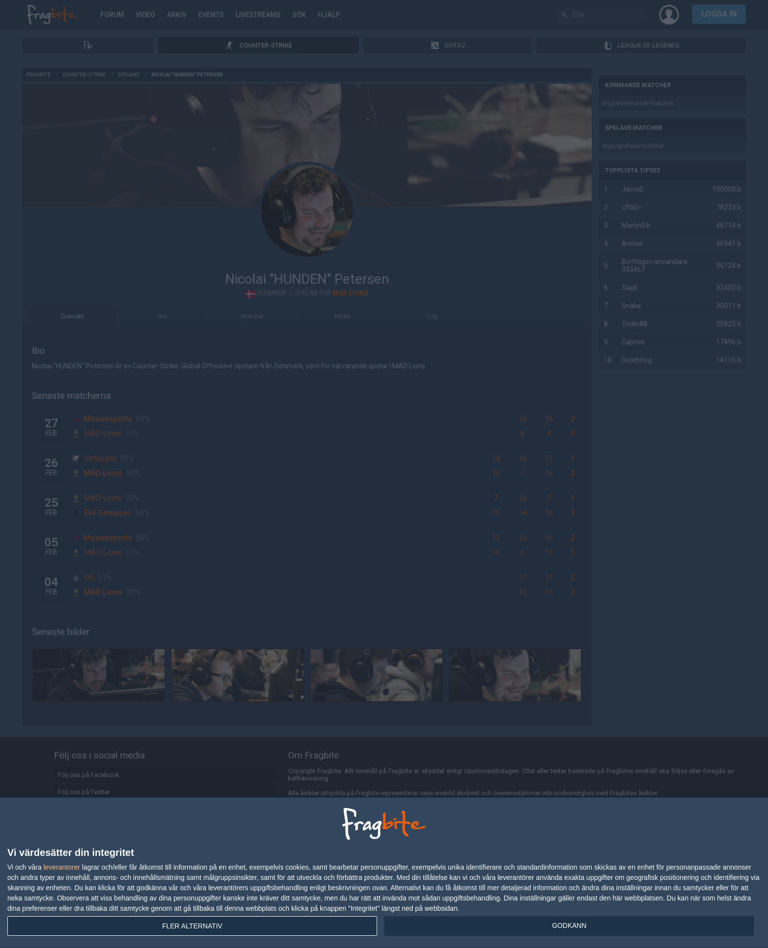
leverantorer (62, 867)
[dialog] (384, 873)
